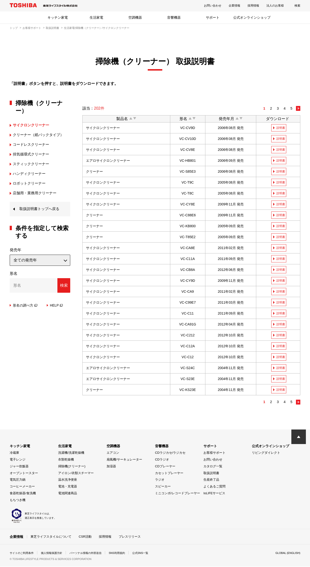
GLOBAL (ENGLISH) (286, 553)
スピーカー (163, 487)
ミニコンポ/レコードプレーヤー (177, 493)
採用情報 (253, 5)
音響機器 (174, 17)
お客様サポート (32, 27)
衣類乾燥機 (66, 460)
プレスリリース (130, 537)
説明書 (281, 128)
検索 (297, 5)
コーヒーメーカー (22, 487)
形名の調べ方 (25, 306)
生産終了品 (211, 480)
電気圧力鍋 (17, 480)
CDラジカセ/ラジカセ (170, 453)
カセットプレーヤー (169, 473)
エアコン (113, 453)
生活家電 (96, 17)
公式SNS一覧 (149, 553)
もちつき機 (17, 500)
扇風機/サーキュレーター (124, 460)
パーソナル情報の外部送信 (91, 553)
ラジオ (159, 480)
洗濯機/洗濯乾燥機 (71, 453)
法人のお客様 (275, 5)
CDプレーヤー (165, 467)
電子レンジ (17, 460)
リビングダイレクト (266, 453)
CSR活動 (85, 537)
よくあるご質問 (214, 487)
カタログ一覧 (212, 467)
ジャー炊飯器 (19, 467)
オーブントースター (24, 473)
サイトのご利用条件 (23, 553)
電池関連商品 (67, 493)
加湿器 (111, 467)
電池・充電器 (67, 487)
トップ (14, 27)
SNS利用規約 (124, 553)
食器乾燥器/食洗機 (23, 493)
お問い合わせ (212, 5)
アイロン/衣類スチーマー (76, 473)
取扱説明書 (52, 27)
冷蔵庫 (14, 453)
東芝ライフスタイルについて (51, 537)
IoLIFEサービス (214, 493)
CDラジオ (162, 460)
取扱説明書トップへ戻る (40, 209)
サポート (212, 17)
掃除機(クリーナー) (71, 467)
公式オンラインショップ (252, 17)
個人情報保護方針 (54, 553)
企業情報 (234, 5)
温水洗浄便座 (67, 480)
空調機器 (135, 17)
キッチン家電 (57, 17)
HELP (56, 306)
